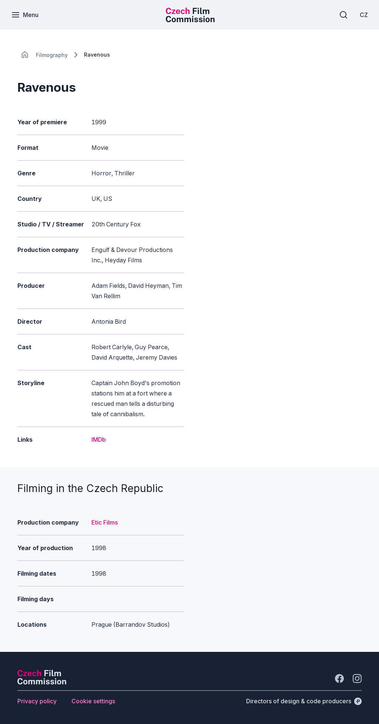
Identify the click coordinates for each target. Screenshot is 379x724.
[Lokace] (52, 55)
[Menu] (25, 15)
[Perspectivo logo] (41, 682)
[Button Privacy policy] (37, 701)
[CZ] (363, 15)
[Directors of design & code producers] (304, 701)
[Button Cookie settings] (93, 701)
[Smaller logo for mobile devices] (190, 20)
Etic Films (104, 522)
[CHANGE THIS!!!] (24, 54)
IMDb (98, 439)
